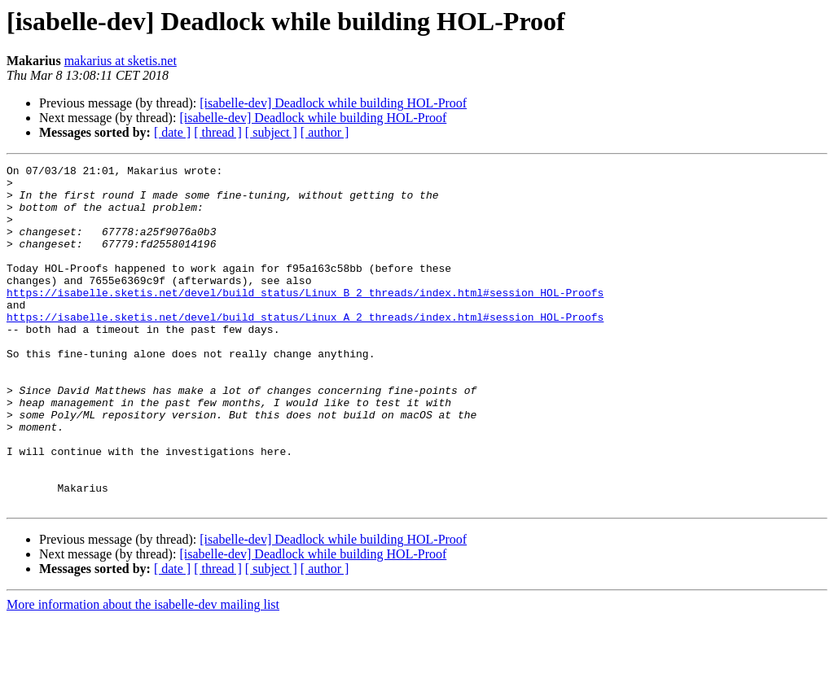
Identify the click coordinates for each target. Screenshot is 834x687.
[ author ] (325, 132)
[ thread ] (218, 132)
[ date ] (172, 132)
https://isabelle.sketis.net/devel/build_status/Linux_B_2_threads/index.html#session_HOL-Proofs (305, 319)
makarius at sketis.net (120, 61)
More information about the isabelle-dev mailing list (143, 673)
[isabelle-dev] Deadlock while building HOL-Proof (333, 103)
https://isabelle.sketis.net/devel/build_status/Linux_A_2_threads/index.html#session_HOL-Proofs (305, 348)
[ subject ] (271, 132)
